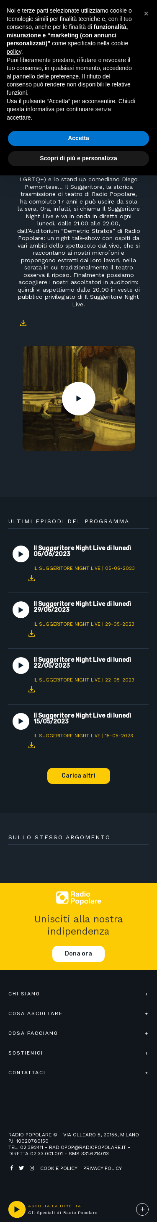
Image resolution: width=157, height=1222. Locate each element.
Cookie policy (58, 1168)
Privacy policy (102, 1168)
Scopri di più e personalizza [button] (78, 158)
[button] (146, 13)
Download (23, 322)
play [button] (16, 1209)
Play (78, 398)
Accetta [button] (78, 138)
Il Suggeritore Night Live (66, 568)
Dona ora (78, 953)
